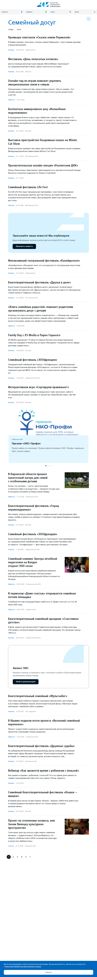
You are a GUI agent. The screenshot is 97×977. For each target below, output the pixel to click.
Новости (11, 100)
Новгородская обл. (33, 584)
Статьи (11, 846)
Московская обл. (31, 156)
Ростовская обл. (31, 298)
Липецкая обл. (30, 846)
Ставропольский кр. (33, 638)
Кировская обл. (32, 497)
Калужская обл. (31, 761)
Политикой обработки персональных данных (23, 966)
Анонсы (11, 50)
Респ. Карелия (30, 711)
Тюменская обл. (32, 737)
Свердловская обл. (32, 378)
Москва (28, 72)
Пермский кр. (30, 50)
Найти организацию (25, 681)
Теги (19, 30)
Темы (10, 30)
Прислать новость (24, 246)
